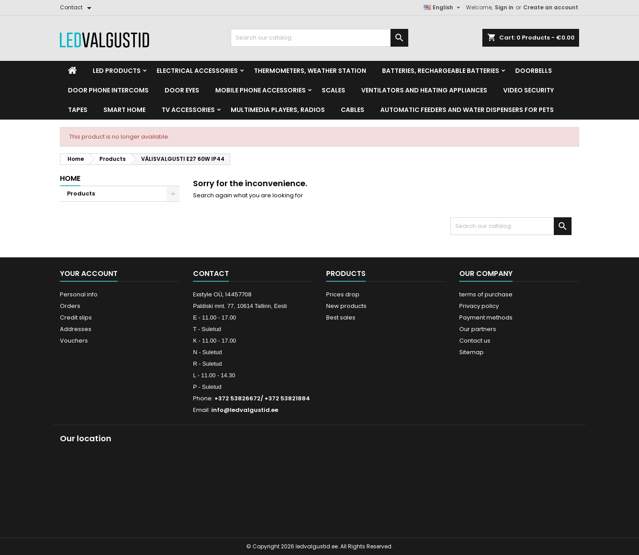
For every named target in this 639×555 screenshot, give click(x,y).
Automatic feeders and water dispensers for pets (467, 109)
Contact (211, 273)
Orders (70, 306)
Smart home (124, 109)
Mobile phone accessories (260, 90)
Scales (333, 90)
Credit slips (76, 317)
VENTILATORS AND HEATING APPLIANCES (424, 90)
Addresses (75, 329)
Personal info (79, 294)
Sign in (504, 7)
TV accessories (188, 109)
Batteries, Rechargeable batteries (440, 70)
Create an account (550, 7)
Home (70, 178)
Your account (89, 273)
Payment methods (486, 317)
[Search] (319, 38)
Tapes (77, 109)
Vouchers (74, 340)
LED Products (117, 70)
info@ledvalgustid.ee (244, 410)
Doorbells (533, 70)
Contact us (474, 340)
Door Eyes (182, 90)
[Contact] (77, 7)
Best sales (340, 317)
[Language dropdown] (443, 7)
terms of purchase (486, 294)
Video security (528, 90)
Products (81, 193)
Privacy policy (479, 306)
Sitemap (471, 352)
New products (346, 306)
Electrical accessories (197, 70)
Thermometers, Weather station (310, 70)
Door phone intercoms (108, 90)
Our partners (477, 329)
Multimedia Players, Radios (278, 109)
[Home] (72, 70)
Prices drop (342, 294)
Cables (352, 109)
